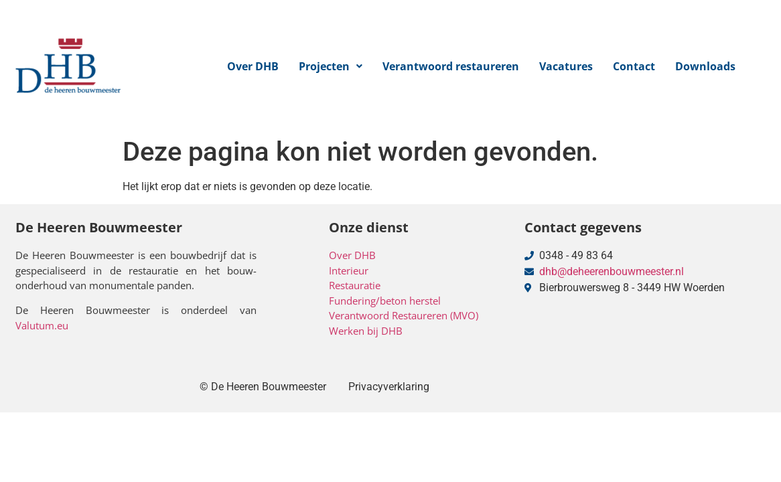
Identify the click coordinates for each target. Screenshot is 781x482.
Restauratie (354, 285)
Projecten (330, 66)
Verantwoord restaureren (450, 66)
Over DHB (253, 66)
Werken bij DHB (366, 330)
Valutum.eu (41, 325)
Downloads (705, 66)
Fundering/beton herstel (385, 300)
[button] (330, 66)
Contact (634, 66)
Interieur (348, 270)
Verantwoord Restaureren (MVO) (403, 315)
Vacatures (566, 66)
